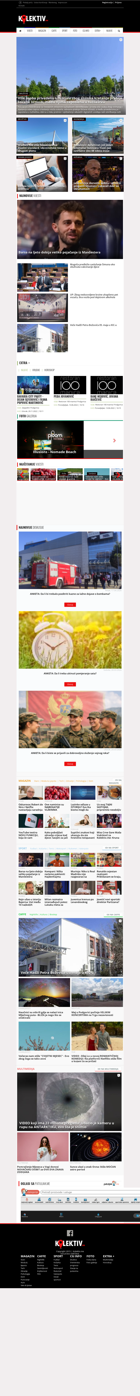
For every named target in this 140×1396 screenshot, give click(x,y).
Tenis (51, 956)
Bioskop (53, 1022)
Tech (61, 888)
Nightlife (34, 1022)
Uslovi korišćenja (40, 38)
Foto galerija (92, 1370)
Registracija (107, 38)
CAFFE (54, 66)
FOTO (75, 66)
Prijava (118, 38)
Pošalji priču (28, 38)
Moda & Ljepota (49, 888)
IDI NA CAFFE (113, 1022)
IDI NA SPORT (112, 955)
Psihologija (81, 888)
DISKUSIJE (31, 622)
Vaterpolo (83, 956)
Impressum (62, 38)
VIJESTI (30, 66)
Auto (23, 1390)
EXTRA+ (98, 66)
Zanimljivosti (42, 1376)
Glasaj (70, 699)
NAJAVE (109, 66)
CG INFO (86, 66)
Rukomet (72, 956)
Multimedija (108, 1367)
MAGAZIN (42, 66)
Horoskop (107, 1370)
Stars (36, 888)
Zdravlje (70, 888)
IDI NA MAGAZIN (115, 889)
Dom (91, 888)
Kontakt (22, 41)
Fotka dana (91, 1367)
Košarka (43, 956)
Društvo (73, 1367)
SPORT (64, 66)
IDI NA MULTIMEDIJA (108, 1176)
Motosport (61, 956)
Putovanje (25, 1387)
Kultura (43, 1022)
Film (39, 1381)
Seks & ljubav (26, 1393)
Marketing (53, 38)
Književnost (42, 1379)
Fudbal (33, 956)
